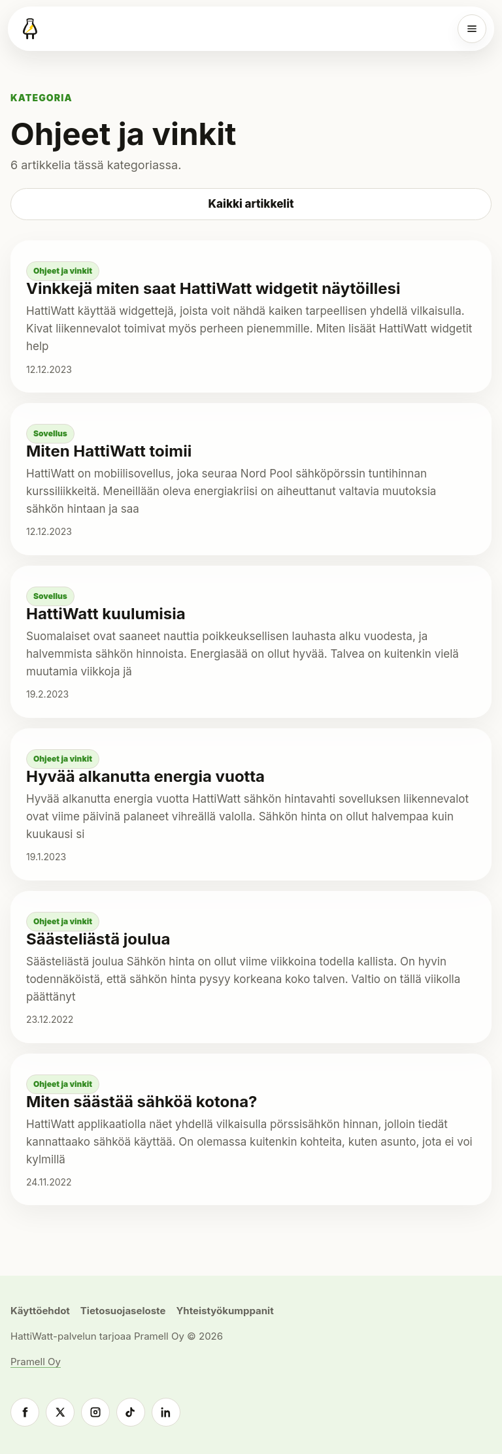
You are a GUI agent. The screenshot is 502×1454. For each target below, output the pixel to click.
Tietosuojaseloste (123, 1310)
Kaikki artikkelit (251, 203)
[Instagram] (95, 1412)
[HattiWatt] (30, 28)
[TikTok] (130, 1412)
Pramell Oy (35, 1361)
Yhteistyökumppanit (224, 1310)
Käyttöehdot (40, 1310)
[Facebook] (24, 1412)
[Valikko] (472, 28)
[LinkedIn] (166, 1412)
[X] (60, 1412)
